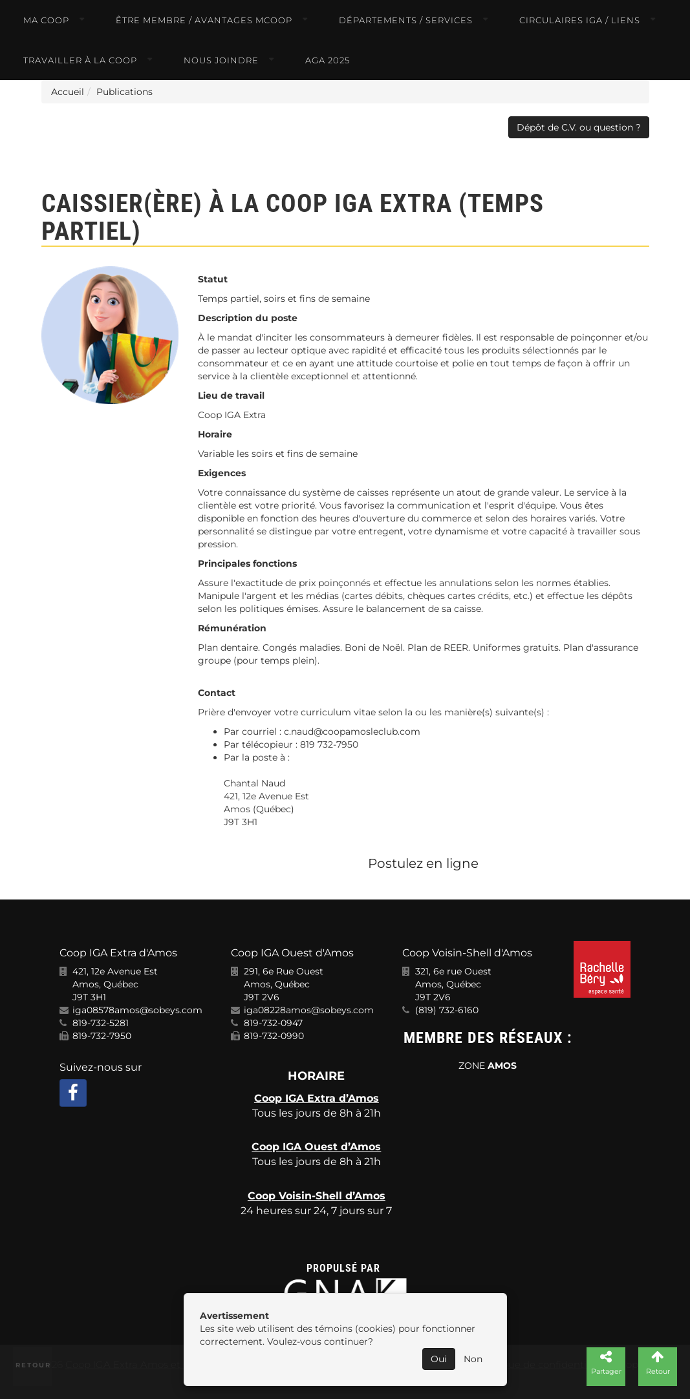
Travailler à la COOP (80, 60)
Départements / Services (406, 20)
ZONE (487, 1065)
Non (473, 1359)
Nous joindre (221, 60)
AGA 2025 (327, 60)
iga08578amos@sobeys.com (137, 1010)
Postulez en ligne (423, 863)
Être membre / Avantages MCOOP (204, 20)
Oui (439, 1359)
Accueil (67, 92)
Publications (124, 92)
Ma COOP (46, 20)
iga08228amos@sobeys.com (309, 1010)
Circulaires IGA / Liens (579, 20)
